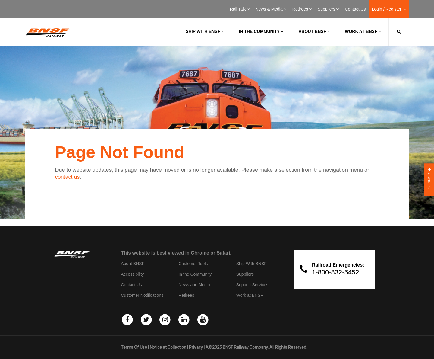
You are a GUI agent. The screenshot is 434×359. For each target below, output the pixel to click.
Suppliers (328, 9)
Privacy (196, 347)
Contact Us (355, 9)
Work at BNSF (363, 31)
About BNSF (314, 31)
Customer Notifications (142, 295)
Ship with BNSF (205, 31)
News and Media (194, 284)
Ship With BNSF (251, 263)
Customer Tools (193, 263)
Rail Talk (240, 9)
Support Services (252, 284)
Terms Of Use (134, 347)
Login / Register (389, 9)
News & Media (271, 9)
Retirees (302, 9)
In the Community (261, 31)
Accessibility (132, 274)
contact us (67, 177)
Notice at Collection (168, 347)
